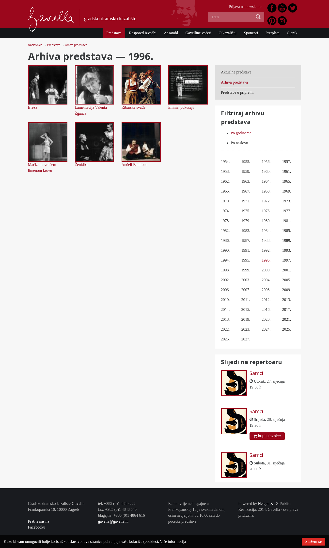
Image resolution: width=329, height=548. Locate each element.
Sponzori (251, 33)
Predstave (114, 33)
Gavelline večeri (198, 33)
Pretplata (273, 33)
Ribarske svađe (133, 107)
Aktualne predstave (236, 72)
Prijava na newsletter (245, 6)
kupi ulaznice (267, 436)
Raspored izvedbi (143, 33)
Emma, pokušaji (181, 107)
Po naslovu (239, 143)
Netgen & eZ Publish (274, 503)
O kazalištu (227, 33)
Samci (256, 373)
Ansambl (171, 33)
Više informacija (173, 541)
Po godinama (241, 133)
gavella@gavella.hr (113, 521)
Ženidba (81, 164)
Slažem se (313, 541)
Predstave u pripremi (237, 92)
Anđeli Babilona (134, 164)
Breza (32, 107)
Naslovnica (35, 45)
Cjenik (292, 33)
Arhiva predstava (76, 45)
